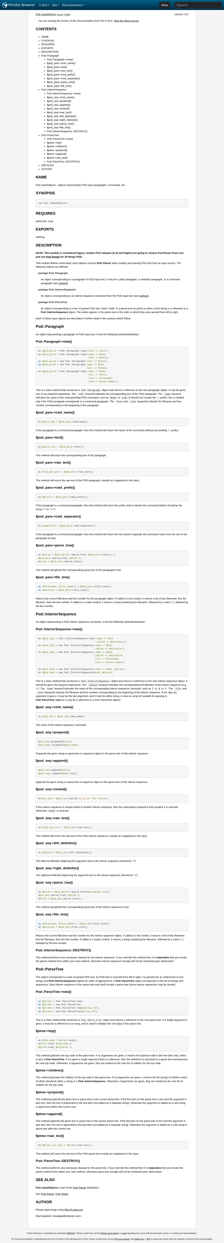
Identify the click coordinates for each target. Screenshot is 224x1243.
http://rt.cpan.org (73, 1209)
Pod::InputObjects (46, 14)
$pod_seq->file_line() (59, 127)
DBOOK (71, 1233)
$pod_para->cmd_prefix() (61, 74)
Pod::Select (61, 1194)
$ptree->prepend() (57, 150)
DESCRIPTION (49, 51)
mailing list (139, 1239)
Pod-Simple (53, 256)
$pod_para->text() (57, 67)
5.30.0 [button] (43, 5)
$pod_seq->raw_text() (59, 112)
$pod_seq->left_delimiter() (61, 116)
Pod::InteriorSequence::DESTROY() (67, 131)
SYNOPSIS (47, 40)
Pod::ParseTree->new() (60, 138)
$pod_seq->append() (58, 104)
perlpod (63, 283)
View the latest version (126, 20)
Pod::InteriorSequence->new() (63, 93)
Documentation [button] (72, 5)
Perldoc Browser (18, 5)
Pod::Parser (79, 1187)
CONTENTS (46, 29)
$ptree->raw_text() (57, 157)
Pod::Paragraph (50, 55)
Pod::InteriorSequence (53, 89)
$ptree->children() (57, 146)
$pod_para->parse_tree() (61, 82)
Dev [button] (54, 5)
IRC (148, 1239)
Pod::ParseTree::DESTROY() (63, 161)
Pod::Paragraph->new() (60, 59)
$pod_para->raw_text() (59, 70)
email (124, 1233)
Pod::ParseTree (50, 135)
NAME (45, 36)
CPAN (67, 14)
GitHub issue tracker (109, 1233)
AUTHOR (46, 169)
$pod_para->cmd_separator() (63, 78)
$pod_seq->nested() (58, 108)
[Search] (198, 5)
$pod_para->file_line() (59, 86)
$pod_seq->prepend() (59, 101)
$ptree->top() (54, 142)
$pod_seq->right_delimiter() (62, 120)
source (60, 14)
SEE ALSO (47, 165)
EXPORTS (47, 48)
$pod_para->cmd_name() (61, 63)
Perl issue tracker (122, 1239)
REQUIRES (47, 44)
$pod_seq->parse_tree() (60, 123)
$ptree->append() (56, 153)
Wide (164, 5)
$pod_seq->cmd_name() (60, 97)
